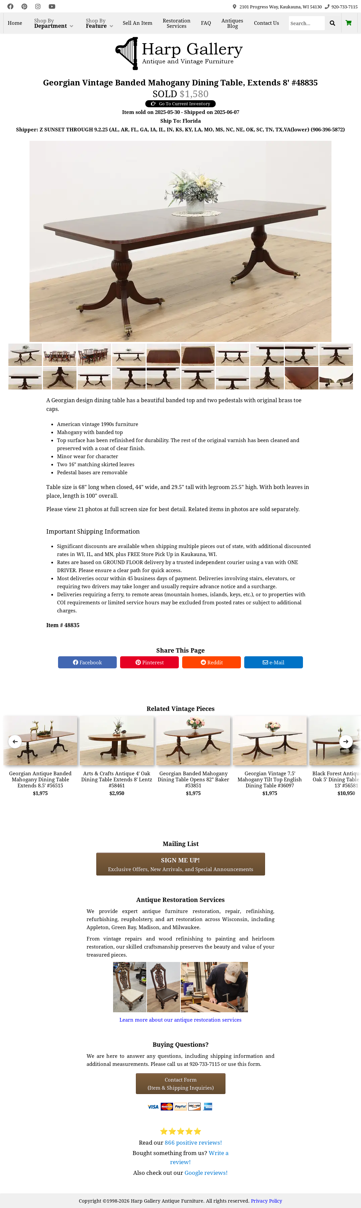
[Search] (307, 23)
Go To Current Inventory (180, 104)
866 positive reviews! (193, 1142)
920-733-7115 (344, 7)
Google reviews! (206, 1172)
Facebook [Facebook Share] (87, 662)
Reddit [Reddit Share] (212, 662)
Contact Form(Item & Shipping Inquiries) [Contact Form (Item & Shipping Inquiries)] (181, 1083)
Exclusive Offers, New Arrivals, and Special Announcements (180, 864)
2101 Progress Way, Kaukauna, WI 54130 (281, 7)
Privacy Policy (266, 1201)
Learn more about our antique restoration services (180, 1019)
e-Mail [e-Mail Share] (274, 662)
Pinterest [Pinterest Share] (150, 662)
